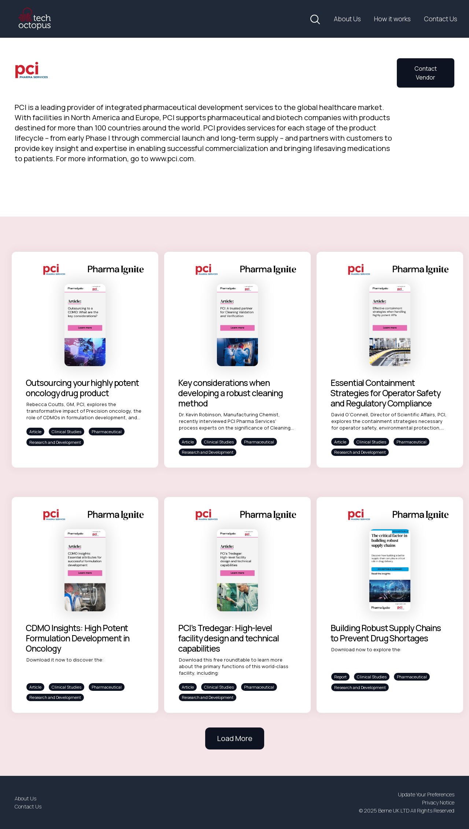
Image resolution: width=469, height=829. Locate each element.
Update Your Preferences (426, 794)
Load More (234, 738)
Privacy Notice (438, 802)
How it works (392, 18)
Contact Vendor (425, 73)
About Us (347, 18)
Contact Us (440, 18)
